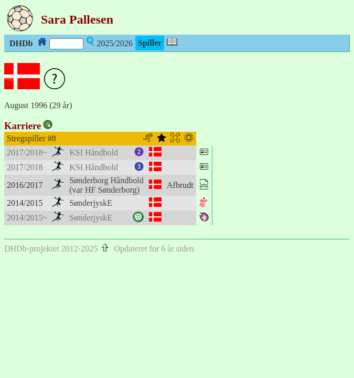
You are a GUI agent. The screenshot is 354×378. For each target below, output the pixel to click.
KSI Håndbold (93, 152)
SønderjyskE (90, 202)
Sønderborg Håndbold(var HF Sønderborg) (106, 185)
